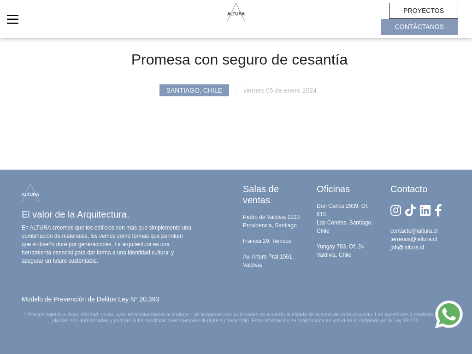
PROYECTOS (423, 10)
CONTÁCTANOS (419, 26)
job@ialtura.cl (407, 247)
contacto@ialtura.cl (413, 231)
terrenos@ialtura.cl (413, 239)
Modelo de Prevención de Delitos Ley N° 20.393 (90, 299)
